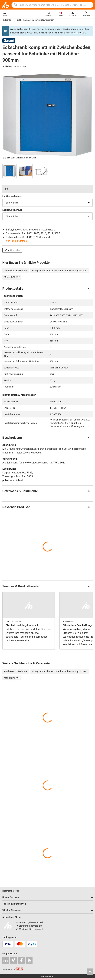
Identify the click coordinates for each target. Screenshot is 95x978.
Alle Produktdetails (16, 241)
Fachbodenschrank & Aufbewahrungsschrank (35, 20)
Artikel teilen (12, 250)
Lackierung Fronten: (12, 196)
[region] (47, 170)
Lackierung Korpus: (12, 210)
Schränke (7, 20)
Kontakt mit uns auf (75, 32)
